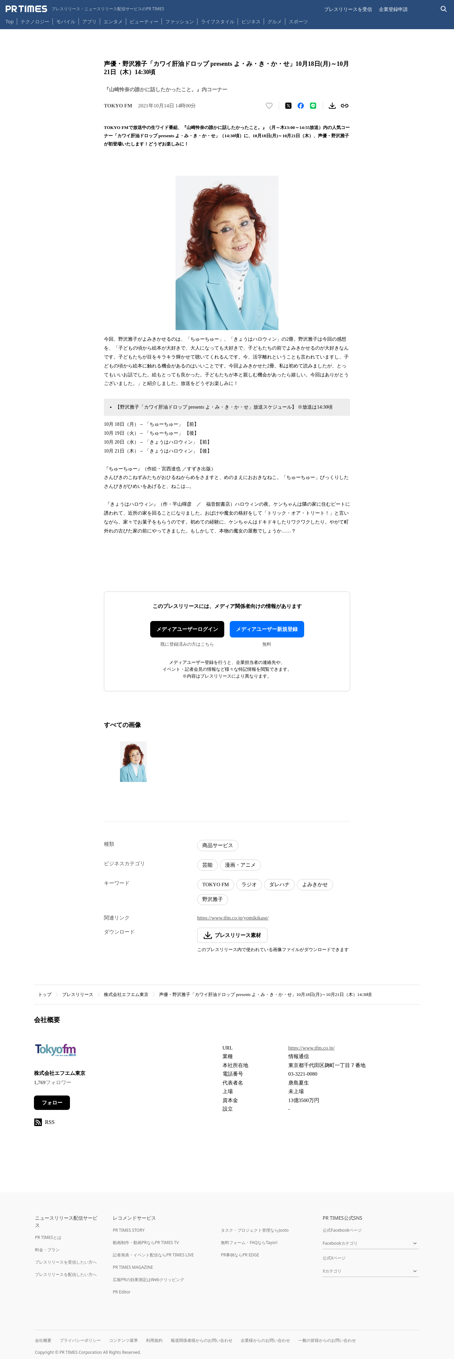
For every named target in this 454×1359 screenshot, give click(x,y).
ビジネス (251, 21)
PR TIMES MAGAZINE (133, 1267)
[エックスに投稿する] (288, 105)
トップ (44, 994)
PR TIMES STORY (129, 1230)
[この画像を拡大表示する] (133, 761)
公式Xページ (334, 1258)
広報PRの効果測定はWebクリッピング (148, 1279)
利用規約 (154, 1340)
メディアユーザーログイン (187, 629)
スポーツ (298, 21)
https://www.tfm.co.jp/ (311, 1048)
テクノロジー (35, 21)
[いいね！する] (269, 105)
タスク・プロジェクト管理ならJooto (254, 1230)
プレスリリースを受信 (348, 9)
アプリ (89, 21)
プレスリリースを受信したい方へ (66, 1262)
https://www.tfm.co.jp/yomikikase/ (233, 918)
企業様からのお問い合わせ (265, 1340)
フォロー (52, 1102)
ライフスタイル (218, 21)
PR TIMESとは (48, 1237)
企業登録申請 (393, 9)
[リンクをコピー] (344, 105)
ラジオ (249, 884)
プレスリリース (77, 994)
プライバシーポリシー (80, 1340)
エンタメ (113, 21)
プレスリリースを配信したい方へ (66, 1274)
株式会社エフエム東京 (126, 994)
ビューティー (144, 21)
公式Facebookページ (342, 1230)
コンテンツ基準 (123, 1340)
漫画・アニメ (240, 865)
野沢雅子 (212, 899)
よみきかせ (315, 884)
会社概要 (43, 1340)
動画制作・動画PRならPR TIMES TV (146, 1242)
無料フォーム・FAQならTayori (249, 1242)
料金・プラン (47, 1250)
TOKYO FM (215, 884)
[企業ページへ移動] (55, 1052)
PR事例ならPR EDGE (240, 1255)
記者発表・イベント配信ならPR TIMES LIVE (153, 1255)
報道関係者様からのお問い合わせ (201, 1340)
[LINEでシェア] (313, 105)
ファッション (179, 21)
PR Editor (122, 1292)
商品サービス (217, 845)
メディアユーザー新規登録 (267, 629)
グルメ (274, 21)
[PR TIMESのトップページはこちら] (84, 9)
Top (9, 21)
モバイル (65, 21)
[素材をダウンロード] (332, 105)
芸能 (207, 865)
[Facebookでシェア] (300, 105)
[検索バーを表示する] (444, 9)
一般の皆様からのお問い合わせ (327, 1340)
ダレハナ (279, 884)
